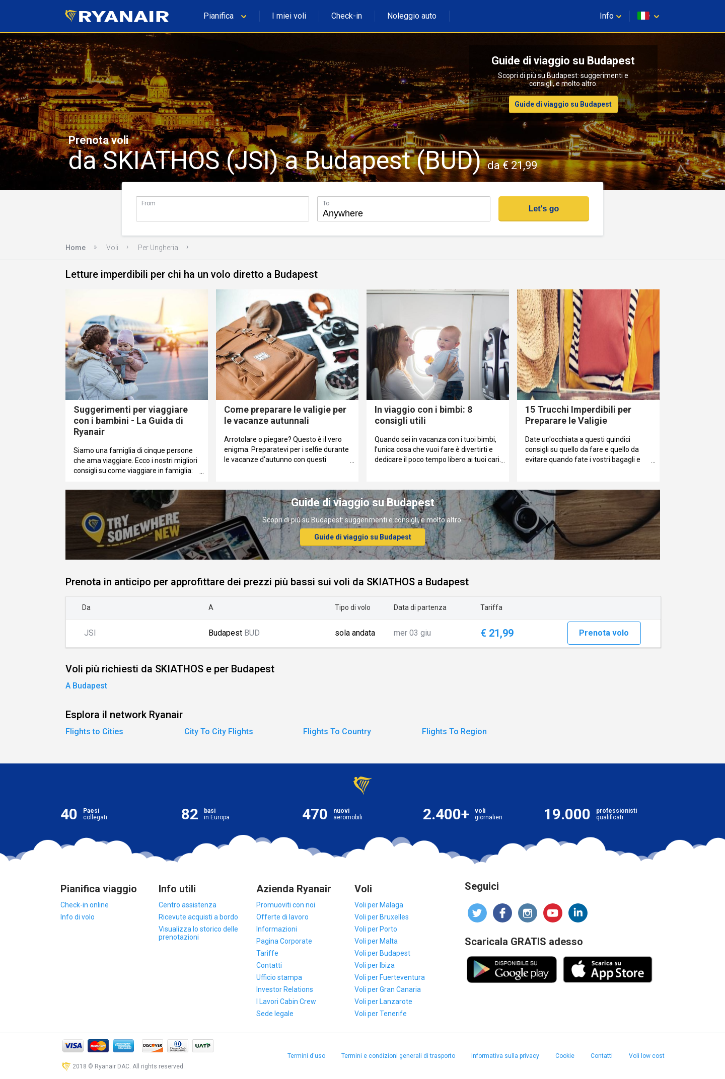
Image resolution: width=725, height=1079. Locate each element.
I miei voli (289, 16)
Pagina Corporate (284, 941)
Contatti (269, 965)
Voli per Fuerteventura (389, 977)
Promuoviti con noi (285, 905)
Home (75, 248)
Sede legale (275, 1014)
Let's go (544, 208)
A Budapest (86, 685)
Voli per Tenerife (380, 1014)
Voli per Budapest (382, 953)
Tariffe (267, 953)
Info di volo (77, 917)
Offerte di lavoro (282, 917)
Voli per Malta (376, 941)
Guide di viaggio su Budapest (563, 104)
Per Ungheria (158, 248)
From (148, 203)
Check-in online (84, 905)
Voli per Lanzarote (383, 1001)
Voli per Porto (375, 929)
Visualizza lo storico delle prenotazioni (198, 933)
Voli (112, 248)
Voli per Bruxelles (381, 917)
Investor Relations (284, 989)
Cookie (564, 1055)
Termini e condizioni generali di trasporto (398, 1055)
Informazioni (276, 929)
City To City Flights (218, 731)
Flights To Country (337, 731)
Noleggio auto (412, 16)
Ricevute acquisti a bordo (198, 917)
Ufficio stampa (279, 977)
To (326, 203)
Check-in (346, 16)
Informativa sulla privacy (505, 1055)
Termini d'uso (306, 1055)
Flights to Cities (94, 731)
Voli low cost (647, 1055)
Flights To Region (454, 731)
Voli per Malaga (378, 905)
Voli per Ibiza (374, 965)
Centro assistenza (187, 905)
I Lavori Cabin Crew (286, 1001)
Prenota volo (604, 633)
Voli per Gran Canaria (387, 989)
